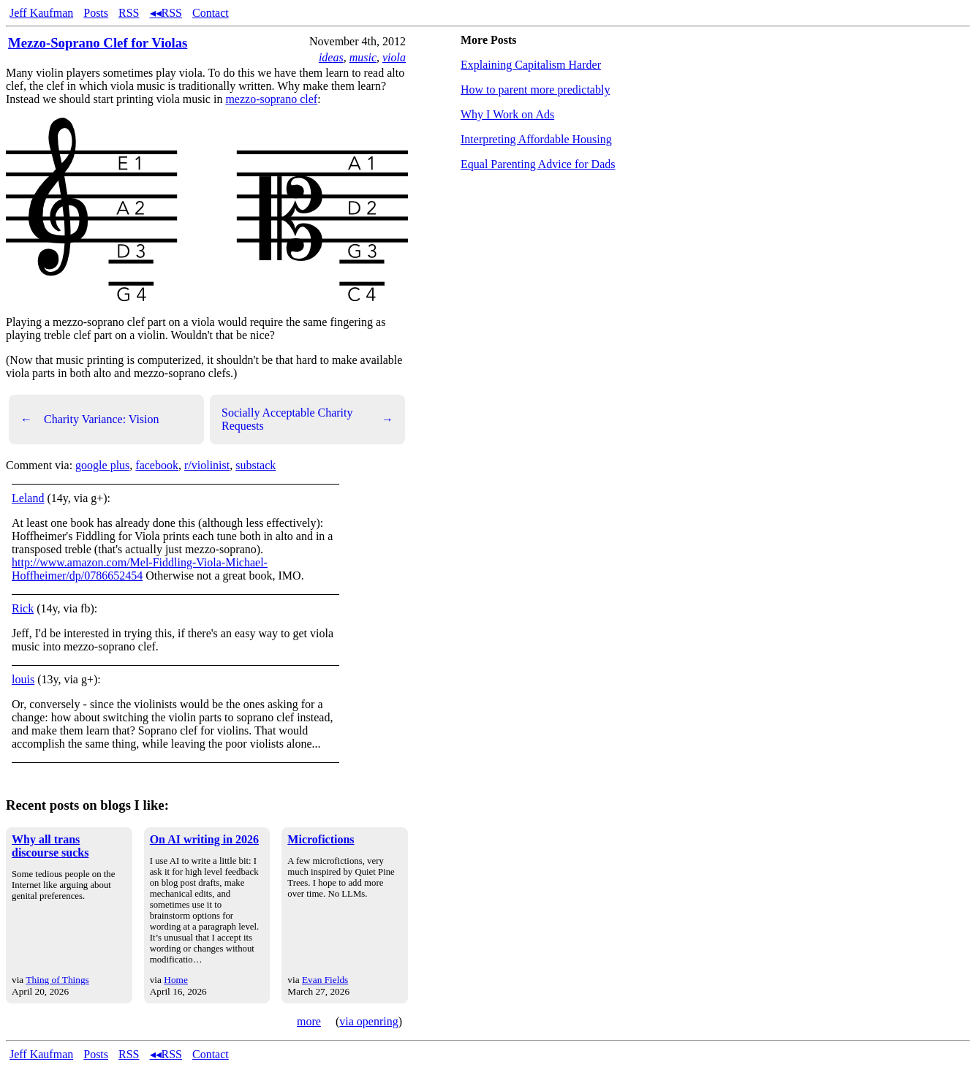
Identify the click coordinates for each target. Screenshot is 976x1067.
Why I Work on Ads (507, 114)
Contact (210, 13)
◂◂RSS (166, 13)
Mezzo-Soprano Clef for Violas (97, 42)
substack (255, 465)
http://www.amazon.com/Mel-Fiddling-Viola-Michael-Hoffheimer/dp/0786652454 (140, 569)
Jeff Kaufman (41, 13)
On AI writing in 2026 (204, 839)
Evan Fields (325, 979)
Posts (95, 13)
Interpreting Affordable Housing (536, 139)
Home (176, 979)
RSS (128, 13)
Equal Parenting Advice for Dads (538, 164)
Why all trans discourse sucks (50, 846)
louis (23, 679)
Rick (23, 608)
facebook (156, 465)
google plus (102, 465)
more (309, 1021)
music (363, 57)
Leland (28, 498)
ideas (331, 57)
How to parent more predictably (535, 89)
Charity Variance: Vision (89, 419)
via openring (368, 1021)
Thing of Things (57, 979)
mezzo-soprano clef (271, 99)
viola (394, 57)
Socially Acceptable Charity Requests (307, 419)
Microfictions (320, 839)
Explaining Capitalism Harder (531, 64)
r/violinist (207, 465)
